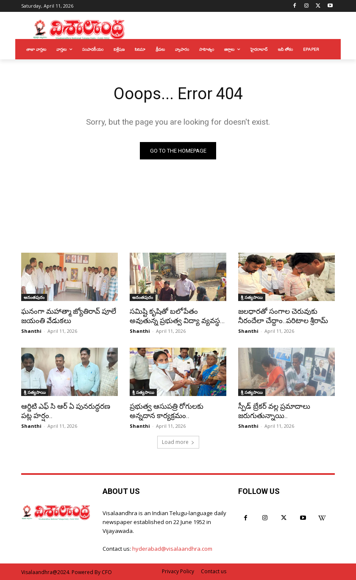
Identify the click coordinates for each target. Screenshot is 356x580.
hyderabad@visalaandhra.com (172, 548)
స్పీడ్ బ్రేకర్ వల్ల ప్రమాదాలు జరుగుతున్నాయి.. (274, 411)
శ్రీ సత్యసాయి (252, 297)
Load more (178, 442)
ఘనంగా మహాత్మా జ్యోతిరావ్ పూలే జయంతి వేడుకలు (68, 316)
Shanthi (31, 331)
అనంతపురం (34, 297)
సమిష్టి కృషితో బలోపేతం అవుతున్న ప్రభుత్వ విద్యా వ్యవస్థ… (177, 316)
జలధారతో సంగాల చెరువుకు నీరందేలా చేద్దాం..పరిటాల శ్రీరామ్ (283, 316)
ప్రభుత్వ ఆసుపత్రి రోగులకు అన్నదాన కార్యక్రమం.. (166, 411)
